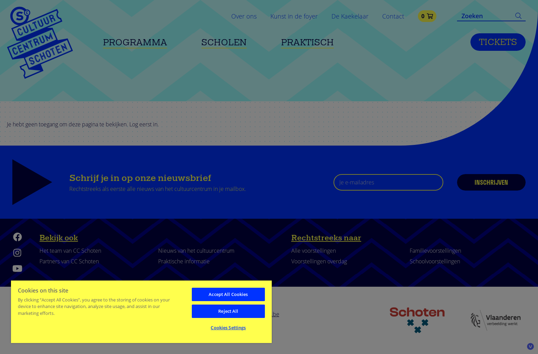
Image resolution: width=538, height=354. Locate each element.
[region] (141, 311)
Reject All (228, 311)
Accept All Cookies (228, 294)
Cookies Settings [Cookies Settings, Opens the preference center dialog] (228, 327)
